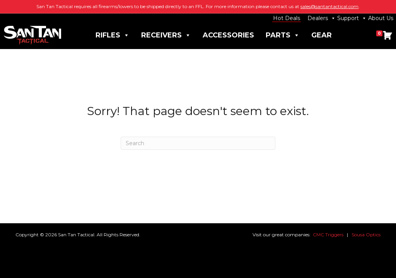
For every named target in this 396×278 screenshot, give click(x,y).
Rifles (113, 35)
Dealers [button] (321, 18)
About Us (380, 18)
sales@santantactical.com (329, 6)
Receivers (166, 35)
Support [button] (352, 18)
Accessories (228, 35)
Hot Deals (286, 18)
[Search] (198, 143)
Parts (283, 35)
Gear (321, 35)
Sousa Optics (366, 234)
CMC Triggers (328, 234)
